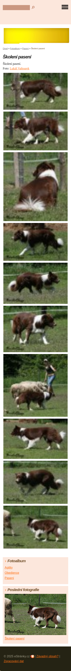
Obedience (12, 572)
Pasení (25, 48)
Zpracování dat (14, 661)
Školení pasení (14, 638)
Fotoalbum (15, 48)
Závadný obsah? (47, 656)
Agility (9, 567)
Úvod (5, 48)
